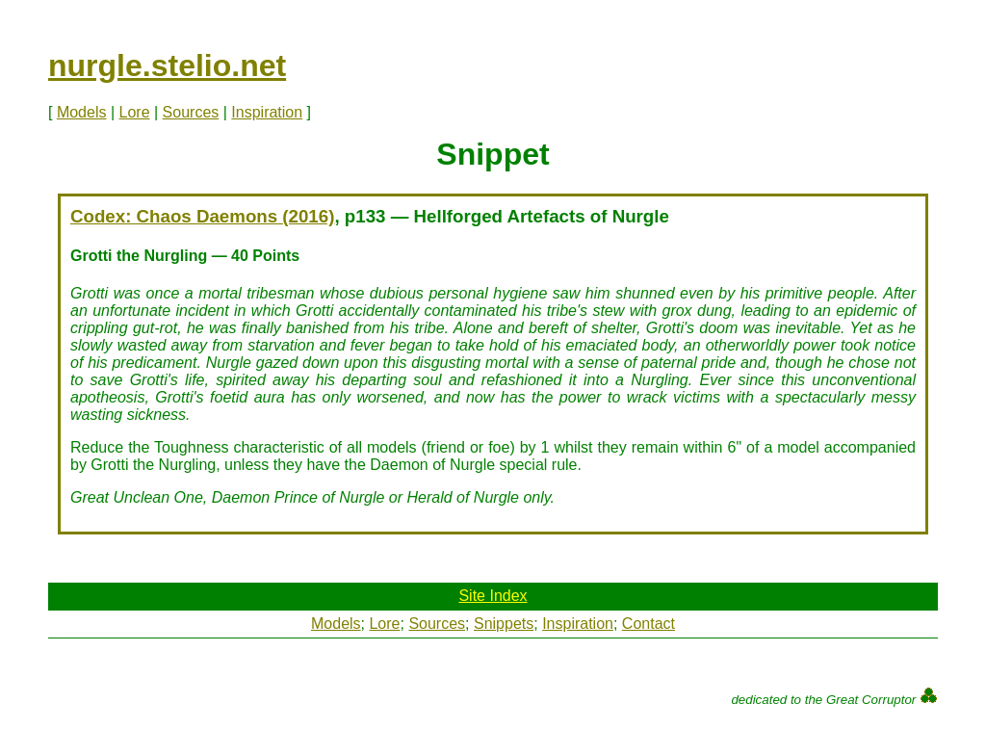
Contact (648, 623)
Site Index (492, 595)
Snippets (503, 623)
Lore (134, 112)
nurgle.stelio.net (167, 65)
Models (82, 112)
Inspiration (266, 112)
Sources (191, 112)
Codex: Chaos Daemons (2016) (202, 216)
